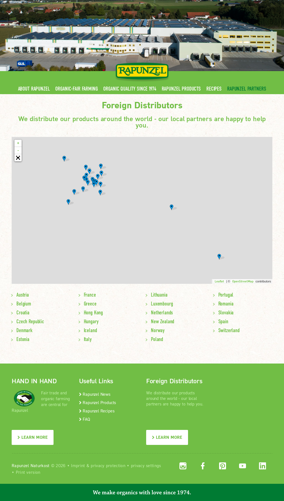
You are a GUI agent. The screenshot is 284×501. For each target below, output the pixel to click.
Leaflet (219, 281)
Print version (28, 472)
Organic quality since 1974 (129, 88)
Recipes (214, 88)
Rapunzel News (94, 394)
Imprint (78, 465)
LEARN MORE (32, 437)
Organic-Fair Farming (76, 88)
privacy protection (108, 465)
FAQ (84, 419)
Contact (225, 4)
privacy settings (146, 465)
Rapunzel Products (181, 88)
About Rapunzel (34, 88)
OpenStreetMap (242, 281)
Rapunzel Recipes (97, 410)
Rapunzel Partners (246, 88)
